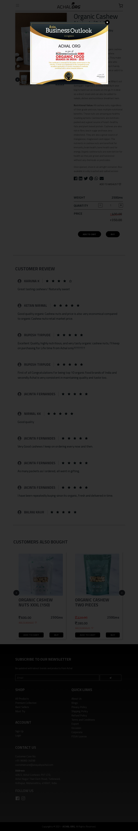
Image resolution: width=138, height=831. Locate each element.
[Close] (107, 22)
